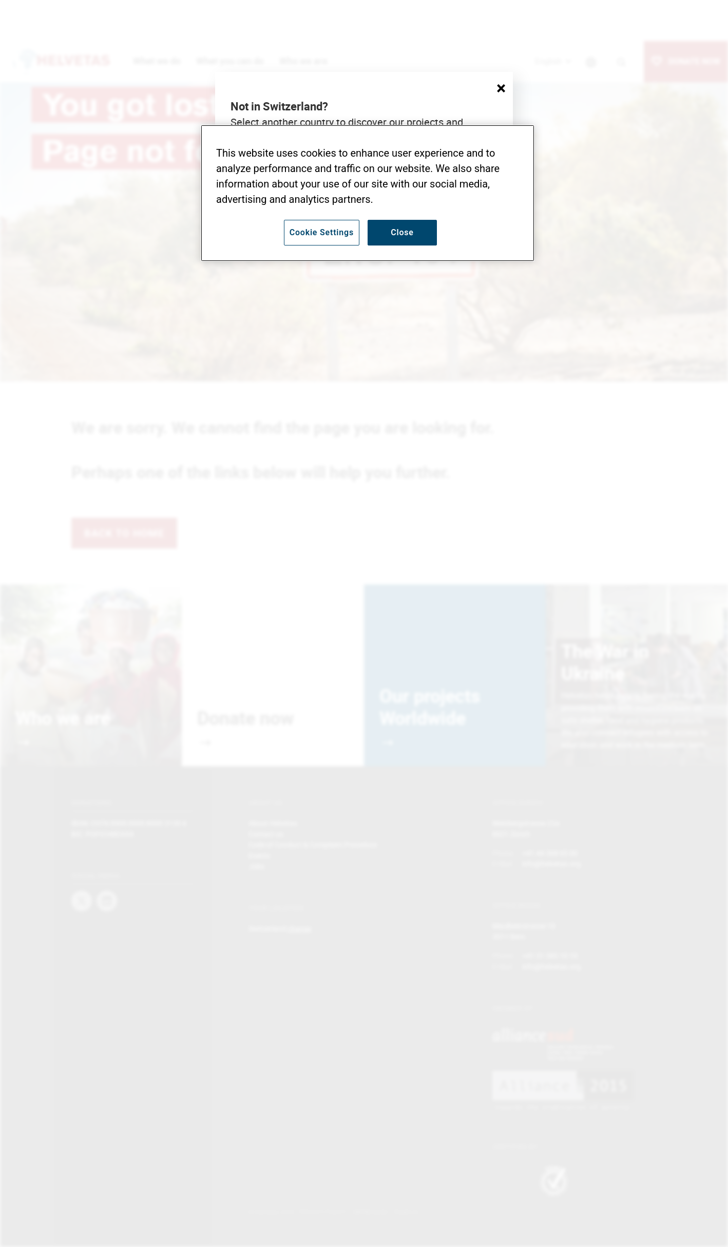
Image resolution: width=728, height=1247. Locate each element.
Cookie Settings (322, 232)
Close (402, 232)
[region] (367, 193)
